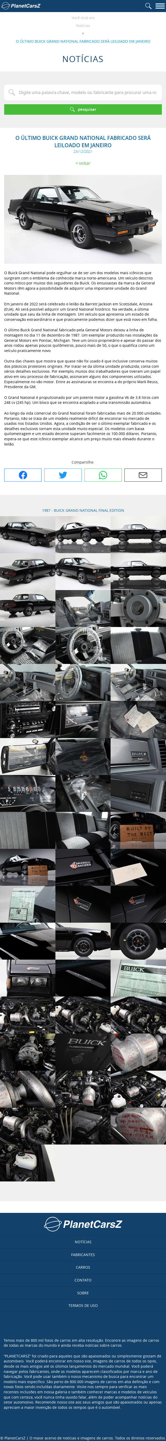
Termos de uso (83, 1305)
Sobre (83, 1292)
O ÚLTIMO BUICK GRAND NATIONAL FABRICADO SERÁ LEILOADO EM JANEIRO (83, 41)
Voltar (84, 163)
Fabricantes (83, 1254)
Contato (83, 1280)
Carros (83, 1267)
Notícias (83, 25)
